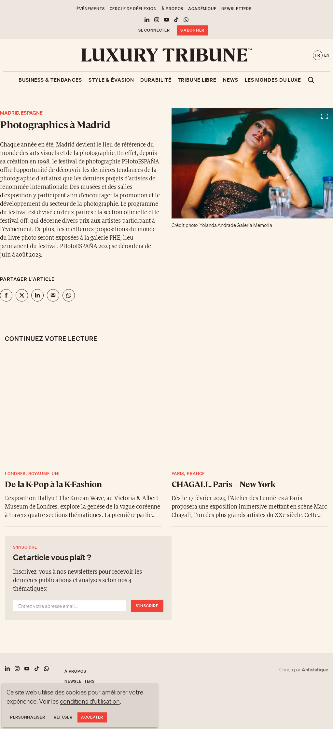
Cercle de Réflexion (133, 8)
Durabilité (155, 80)
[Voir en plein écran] (252, 163)
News (230, 80)
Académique (202, 8)
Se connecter (154, 30)
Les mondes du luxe (273, 80)
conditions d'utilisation (90, 701)
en (327, 55)
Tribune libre (197, 80)
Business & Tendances (50, 80)
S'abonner (192, 30)
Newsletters (236, 8)
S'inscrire (147, 606)
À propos (172, 8)
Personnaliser (27, 717)
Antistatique (315, 669)
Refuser (63, 717)
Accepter (92, 717)
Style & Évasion (111, 80)
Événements (90, 8)
